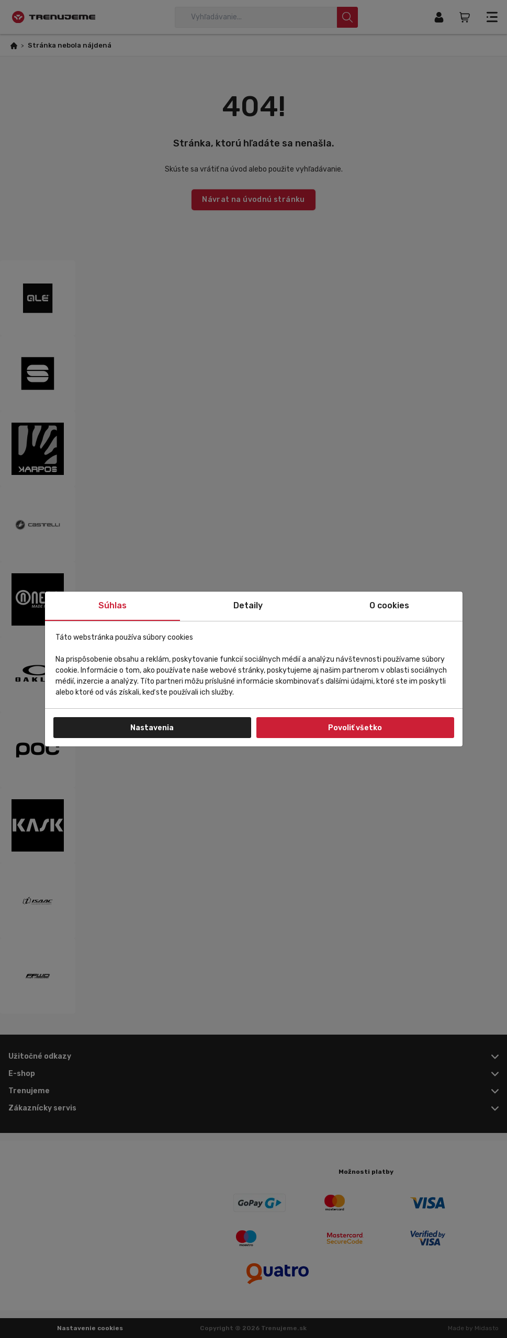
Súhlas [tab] (112, 605)
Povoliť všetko (355, 727)
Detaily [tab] (248, 605)
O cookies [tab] (389, 605)
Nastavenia (152, 727)
